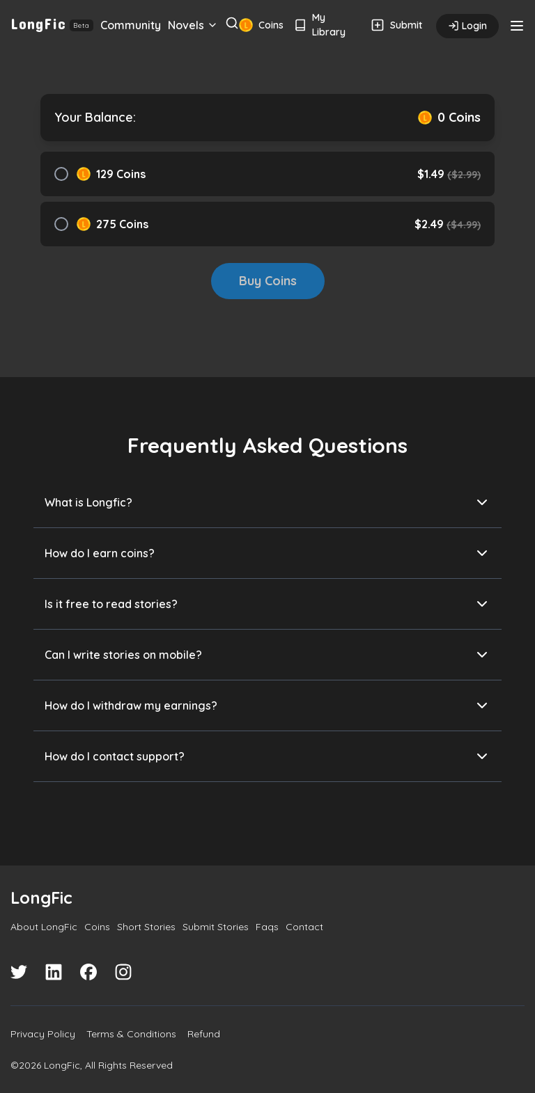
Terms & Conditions (131, 1034)
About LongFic (43, 926)
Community (130, 25)
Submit (396, 25)
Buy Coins (268, 281)
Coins (259, 25)
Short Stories (146, 926)
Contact (304, 926)
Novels (193, 25)
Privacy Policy (42, 1034)
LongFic (51, 23)
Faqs (267, 926)
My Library (320, 24)
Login (467, 25)
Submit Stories (216, 926)
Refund (203, 1034)
